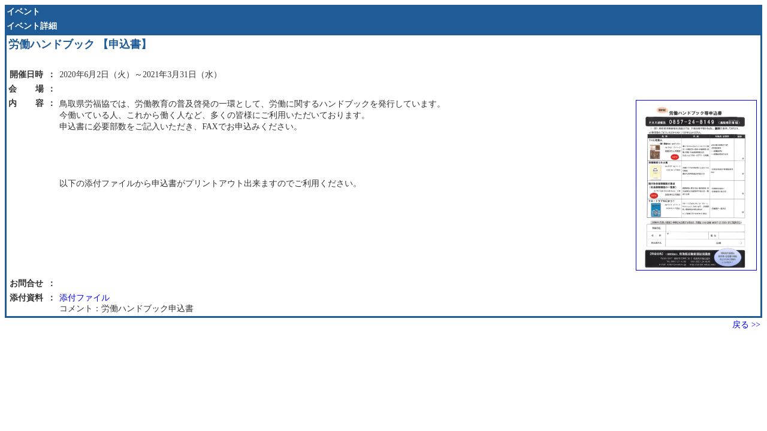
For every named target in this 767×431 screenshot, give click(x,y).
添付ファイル (84, 297)
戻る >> (746, 324)
